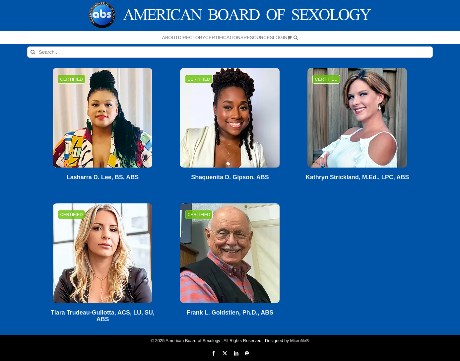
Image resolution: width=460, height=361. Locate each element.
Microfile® (299, 340)
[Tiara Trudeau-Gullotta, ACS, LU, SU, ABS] (102, 253)
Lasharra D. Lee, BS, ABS (103, 177)
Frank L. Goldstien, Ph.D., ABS (230, 313)
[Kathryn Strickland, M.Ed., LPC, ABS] (357, 118)
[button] (296, 37)
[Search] (32, 52)
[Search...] (230, 52)
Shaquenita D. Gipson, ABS (230, 177)
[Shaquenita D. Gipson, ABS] (230, 118)
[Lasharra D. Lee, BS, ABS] (102, 118)
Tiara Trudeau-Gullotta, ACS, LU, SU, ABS (103, 316)
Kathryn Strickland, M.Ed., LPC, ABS (357, 177)
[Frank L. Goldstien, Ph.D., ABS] (230, 253)
